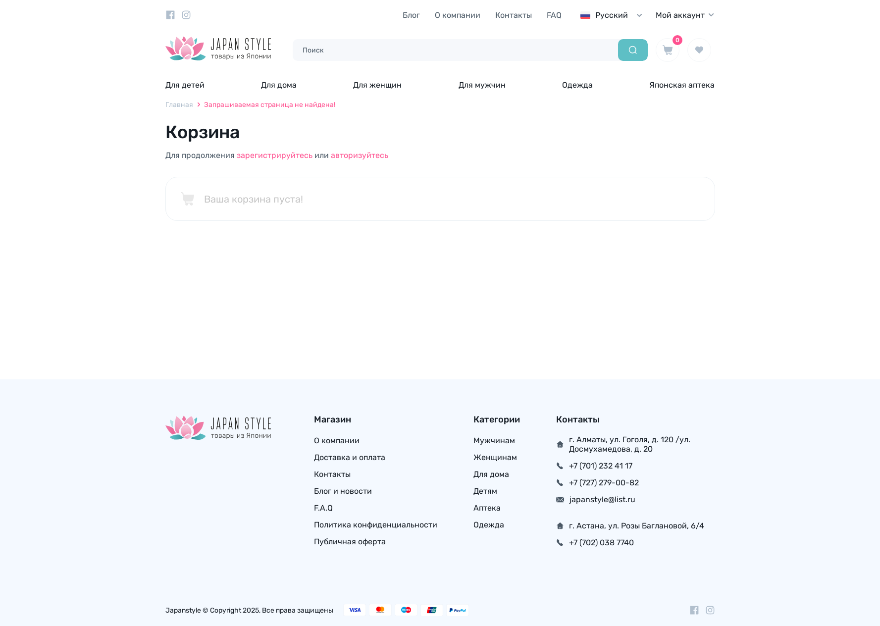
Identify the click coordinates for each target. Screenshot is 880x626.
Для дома (279, 85)
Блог (411, 15)
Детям (485, 491)
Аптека (487, 508)
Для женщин (377, 85)
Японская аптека (682, 85)
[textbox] (613, 15)
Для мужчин (482, 85)
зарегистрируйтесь (274, 155)
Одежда (577, 85)
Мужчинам (494, 440)
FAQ (554, 15)
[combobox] (613, 15)
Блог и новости (343, 491)
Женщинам (495, 457)
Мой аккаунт (685, 15)
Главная (179, 105)
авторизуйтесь (359, 155)
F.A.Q (323, 508)
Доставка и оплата (349, 457)
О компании (457, 15)
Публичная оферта (350, 541)
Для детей (185, 85)
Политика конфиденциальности (375, 524)
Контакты (513, 15)
